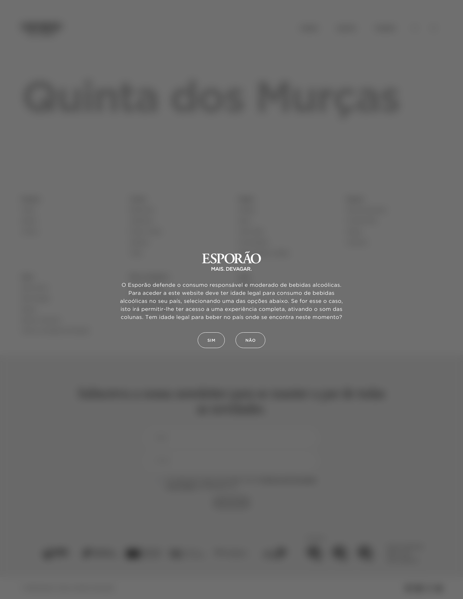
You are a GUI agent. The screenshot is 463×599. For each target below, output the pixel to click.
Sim (211, 340)
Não (250, 340)
